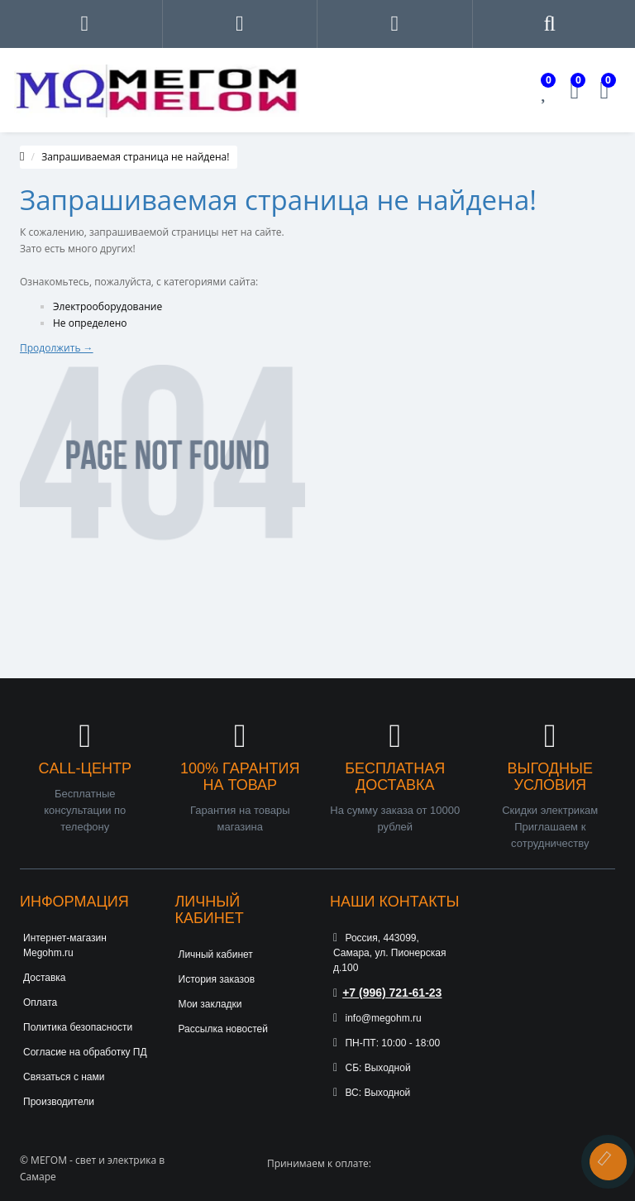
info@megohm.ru (377, 1018)
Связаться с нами (63, 1077)
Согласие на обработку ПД (85, 1052)
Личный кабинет (216, 954)
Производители (58, 1102)
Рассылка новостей (223, 1029)
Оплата (40, 1002)
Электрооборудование (107, 306)
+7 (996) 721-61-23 (387, 992)
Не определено (90, 323)
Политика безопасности (77, 1027)
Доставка (44, 977)
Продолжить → (56, 348)
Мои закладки (210, 1004)
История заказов (217, 979)
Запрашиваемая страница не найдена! (135, 157)
